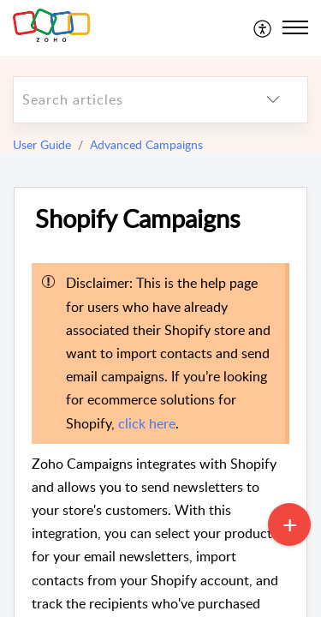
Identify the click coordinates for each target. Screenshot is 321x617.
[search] (126, 100)
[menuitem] (263, 27)
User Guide (42, 144)
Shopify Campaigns (138, 219)
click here (146, 423)
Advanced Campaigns (146, 144)
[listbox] (273, 100)
